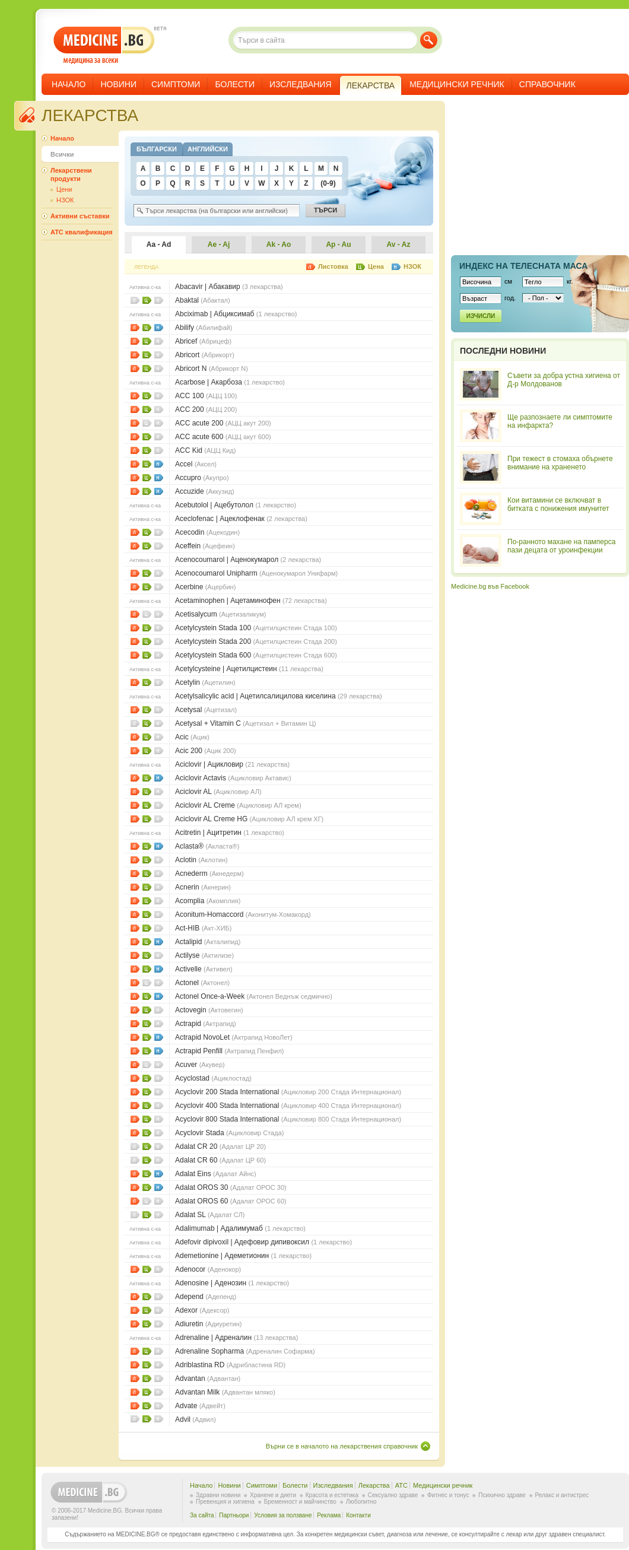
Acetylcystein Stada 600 (256, 655)
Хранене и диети (273, 1495)
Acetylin (205, 682)
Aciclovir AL (218, 791)
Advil (195, 1419)
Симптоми (175, 84)
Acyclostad (213, 1078)
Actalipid (207, 942)
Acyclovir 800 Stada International (288, 1119)
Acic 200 (205, 751)
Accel (196, 464)
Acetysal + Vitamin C (245, 723)
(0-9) (327, 183)
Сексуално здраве (393, 1495)
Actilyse (204, 955)
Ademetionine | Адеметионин (243, 1256)
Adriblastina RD (230, 1365)
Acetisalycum (220, 614)
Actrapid (205, 1023)
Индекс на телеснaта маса (523, 266)
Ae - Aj (219, 244)
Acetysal (206, 710)
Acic (192, 737)
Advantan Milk (225, 1392)
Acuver (200, 1064)
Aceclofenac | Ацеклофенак (241, 518)
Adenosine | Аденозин (232, 1283)
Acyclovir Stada (229, 1133)
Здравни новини (218, 1495)
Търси (428, 40)
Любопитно (361, 1501)
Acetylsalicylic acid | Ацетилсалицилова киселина (278, 696)
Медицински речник (456, 84)
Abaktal (202, 300)
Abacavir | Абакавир (229, 286)
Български (156, 149)
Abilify (203, 327)
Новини (118, 84)
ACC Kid (205, 450)
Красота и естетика (332, 1495)
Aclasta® (207, 846)
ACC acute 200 (223, 423)
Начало (68, 84)
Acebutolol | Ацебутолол (235, 505)
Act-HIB (203, 928)
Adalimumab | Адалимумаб (240, 1228)
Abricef (203, 341)
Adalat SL (209, 1215)
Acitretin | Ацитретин (229, 832)
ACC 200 (206, 409)
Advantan (207, 1378)
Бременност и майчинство (300, 1501)
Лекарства (374, 1485)
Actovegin (209, 1010)
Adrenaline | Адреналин (236, 1337)
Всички (62, 154)
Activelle (204, 969)
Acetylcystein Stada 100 (256, 628)
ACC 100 (206, 396)
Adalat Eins (215, 1174)
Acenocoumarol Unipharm (256, 573)
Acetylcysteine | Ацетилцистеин (249, 669)
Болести (235, 84)
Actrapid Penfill (229, 1051)
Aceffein (205, 546)
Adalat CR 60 (220, 1160)
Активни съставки (79, 216)
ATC (401, 1485)
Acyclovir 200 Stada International (288, 1092)
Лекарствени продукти (71, 174)
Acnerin (203, 887)
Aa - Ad (159, 244)
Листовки (135, 327)
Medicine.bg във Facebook (490, 586)
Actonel (202, 983)
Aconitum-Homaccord (243, 914)
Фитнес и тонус (448, 1495)
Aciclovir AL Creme (238, 805)
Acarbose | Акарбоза (230, 382)
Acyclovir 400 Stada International (288, 1105)
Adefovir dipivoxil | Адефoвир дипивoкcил (263, 1242)
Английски (208, 149)
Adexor (202, 1310)
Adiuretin (208, 1324)
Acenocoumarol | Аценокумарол (248, 559)
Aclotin (201, 860)
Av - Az (399, 244)
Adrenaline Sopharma (245, 1351)
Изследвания (300, 84)
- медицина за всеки (104, 45)
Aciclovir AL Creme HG (249, 819)
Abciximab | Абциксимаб (236, 314)
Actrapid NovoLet (234, 1037)
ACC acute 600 (223, 437)
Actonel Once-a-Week (253, 996)
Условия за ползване (283, 1515)
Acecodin (207, 532)
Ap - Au (338, 244)
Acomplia (207, 901)
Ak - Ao (278, 244)
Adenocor (208, 1269)
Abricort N (211, 368)
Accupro (202, 478)
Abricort (204, 355)
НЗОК (158, 327)
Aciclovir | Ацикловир (232, 764)
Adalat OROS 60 (231, 1201)
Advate (200, 1406)
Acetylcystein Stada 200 (256, 641)
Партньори (234, 1515)
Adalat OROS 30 (231, 1187)
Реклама (329, 1515)
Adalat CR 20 (220, 1146)
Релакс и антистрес (562, 1495)
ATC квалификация (81, 232)
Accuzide (204, 491)
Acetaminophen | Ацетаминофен (251, 600)
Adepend (205, 1296)
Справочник (547, 84)
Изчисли (480, 316)
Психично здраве (502, 1495)
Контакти (358, 1515)
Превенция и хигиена (225, 1501)
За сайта (202, 1515)
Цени (146, 300)
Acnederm (209, 873)
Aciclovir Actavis (233, 778)
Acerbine (205, 587)
